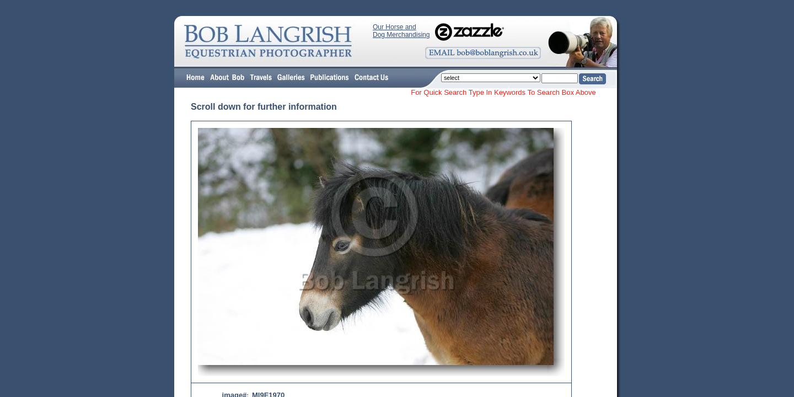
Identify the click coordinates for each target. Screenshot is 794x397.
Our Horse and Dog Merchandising (401, 31)
